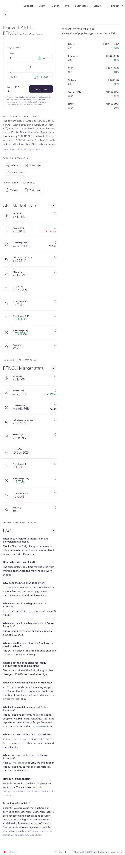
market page (20, 739)
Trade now (41, 88)
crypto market (11, 698)
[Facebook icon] (65, 852)
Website (12, 165)
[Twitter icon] (55, 852)
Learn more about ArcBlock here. (22, 148)
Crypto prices (10, 587)
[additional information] (55, 213)
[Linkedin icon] (60, 852)
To (11, 72)
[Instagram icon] (70, 852)
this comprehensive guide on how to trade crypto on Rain (29, 791)
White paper (33, 165)
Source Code (14, 172)
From (12, 53)
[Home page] (10, 5)
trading (37, 783)
